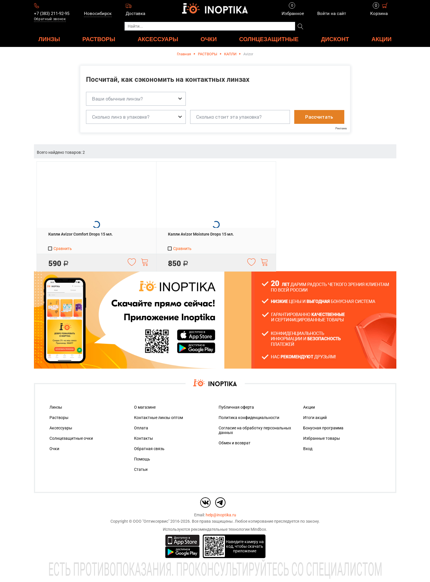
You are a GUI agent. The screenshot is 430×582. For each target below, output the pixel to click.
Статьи (141, 469)
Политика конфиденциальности (249, 417)
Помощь (142, 459)
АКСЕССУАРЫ (157, 39)
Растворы (58, 417)
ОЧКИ (208, 39)
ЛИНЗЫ (49, 39)
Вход (307, 448)
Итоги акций (315, 417)
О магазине (145, 407)
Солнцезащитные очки (71, 438)
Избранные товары (321, 438)
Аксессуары (60, 428)
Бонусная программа (323, 428)
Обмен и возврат (235, 443)
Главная (184, 54)
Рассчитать (319, 117)
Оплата (141, 428)
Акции (381, 39)
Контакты (143, 438)
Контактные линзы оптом (158, 417)
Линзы (55, 407)
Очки (54, 448)
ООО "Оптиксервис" (151, 521)
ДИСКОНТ (335, 39)
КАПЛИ (230, 54)
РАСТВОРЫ (98, 39)
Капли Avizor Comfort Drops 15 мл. (80, 234)
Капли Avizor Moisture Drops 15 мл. (201, 234)
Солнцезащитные (269, 39)
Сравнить (59, 248)
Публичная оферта (236, 407)
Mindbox (258, 529)
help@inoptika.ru (221, 515)
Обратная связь (149, 448)
